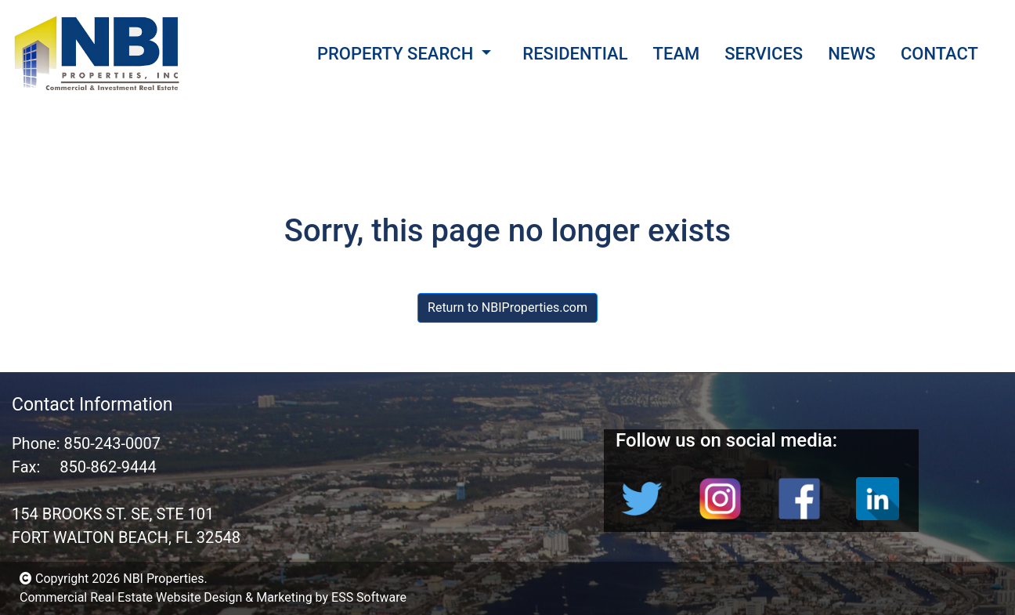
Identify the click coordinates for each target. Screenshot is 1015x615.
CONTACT (939, 53)
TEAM (676, 53)
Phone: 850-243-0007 (86, 443)
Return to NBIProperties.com (507, 307)
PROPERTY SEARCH (395, 53)
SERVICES (763, 53)
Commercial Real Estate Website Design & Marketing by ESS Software (213, 597)
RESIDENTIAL (574, 53)
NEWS (852, 53)
